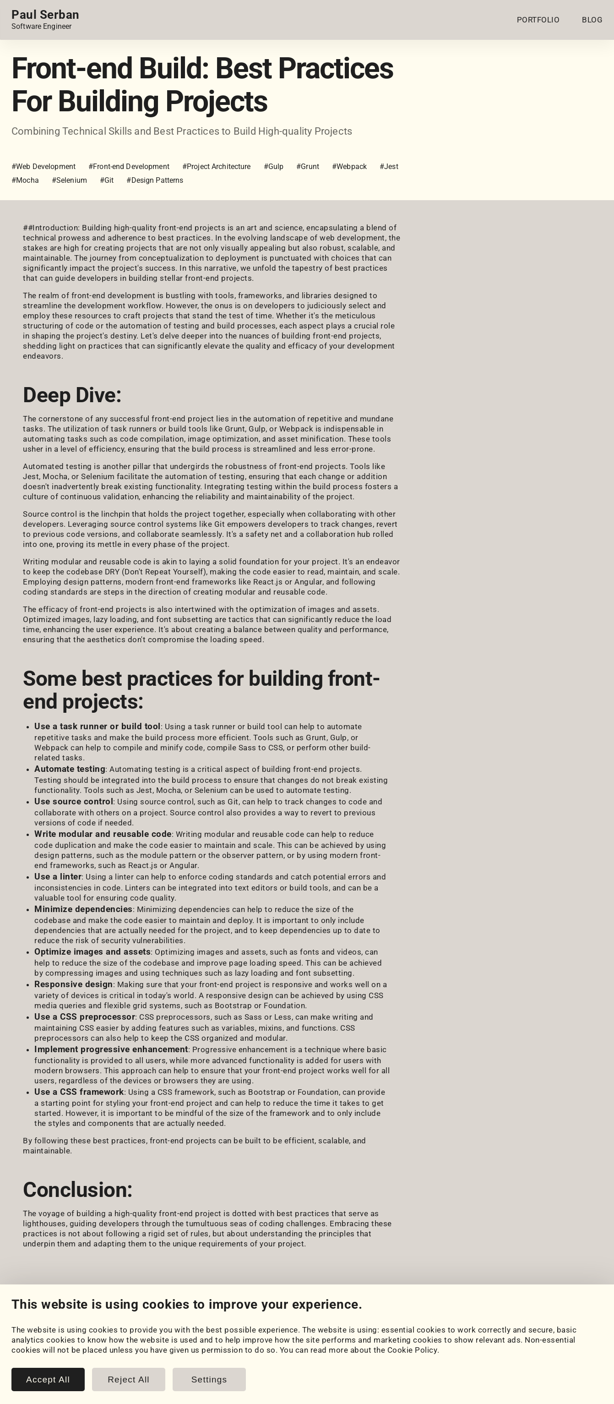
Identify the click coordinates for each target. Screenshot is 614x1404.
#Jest (389, 166)
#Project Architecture (216, 166)
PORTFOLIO (538, 19)
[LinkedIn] (17, 1316)
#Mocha (25, 180)
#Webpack (349, 166)
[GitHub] (43, 1316)
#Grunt (307, 166)
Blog (180, 1341)
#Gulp (274, 166)
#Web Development (43, 166)
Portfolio (27, 1341)
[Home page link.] (45, 20)
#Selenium (69, 180)
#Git (107, 180)
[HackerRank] (69, 1316)
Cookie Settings (362, 1341)
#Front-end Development (128, 166)
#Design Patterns (154, 180)
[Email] (120, 1316)
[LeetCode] (94, 1316)
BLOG (592, 19)
